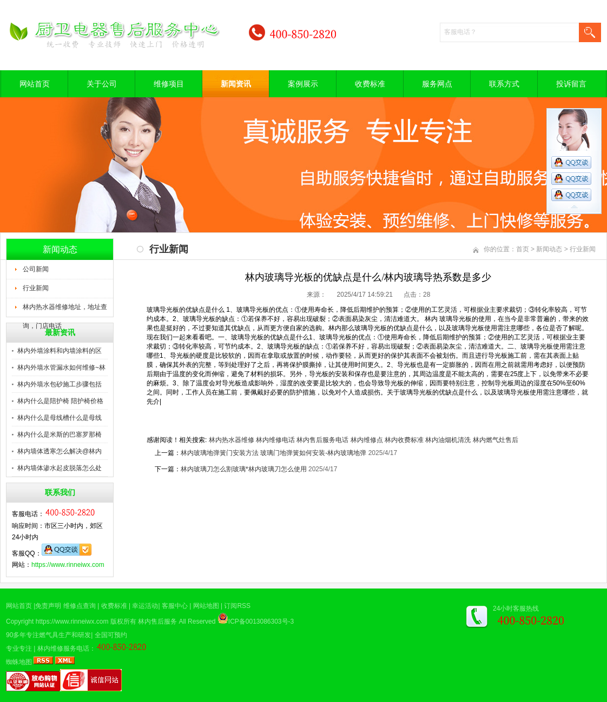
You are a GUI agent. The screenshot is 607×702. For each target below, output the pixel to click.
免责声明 (48, 606)
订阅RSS (237, 606)
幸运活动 (145, 606)
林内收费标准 (404, 440)
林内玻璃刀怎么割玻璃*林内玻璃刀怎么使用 (244, 469)
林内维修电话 (275, 440)
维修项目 (169, 83)
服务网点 (437, 83)
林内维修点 (367, 440)
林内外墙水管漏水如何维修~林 (61, 367)
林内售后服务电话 (322, 440)
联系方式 (504, 83)
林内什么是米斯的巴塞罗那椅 (59, 434)
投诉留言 (571, 83)
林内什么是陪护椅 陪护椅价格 (60, 401)
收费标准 (370, 83)
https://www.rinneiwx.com (67, 565)
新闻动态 (549, 249)
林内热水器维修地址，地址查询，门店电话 (65, 310)
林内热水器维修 (231, 440)
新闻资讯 (236, 83)
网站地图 (206, 606)
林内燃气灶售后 (495, 440)
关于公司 (102, 83)
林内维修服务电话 (63, 648)
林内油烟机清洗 (448, 440)
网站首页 (34, 83)
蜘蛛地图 (19, 662)
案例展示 (303, 83)
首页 (522, 249)
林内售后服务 (157, 621)
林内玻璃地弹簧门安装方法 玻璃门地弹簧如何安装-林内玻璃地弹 (273, 453)
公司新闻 (36, 269)
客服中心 (175, 606)
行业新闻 (36, 288)
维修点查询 (79, 606)
